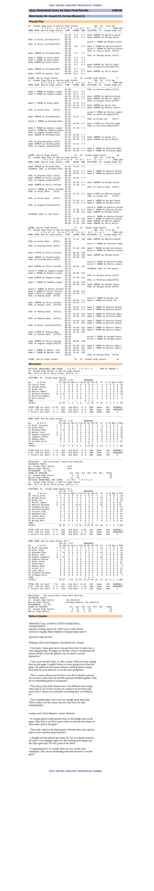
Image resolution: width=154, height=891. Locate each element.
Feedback (97, 5)
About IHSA (71, 5)
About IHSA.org (85, 5)
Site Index (60, 5)
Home (51, 5)
